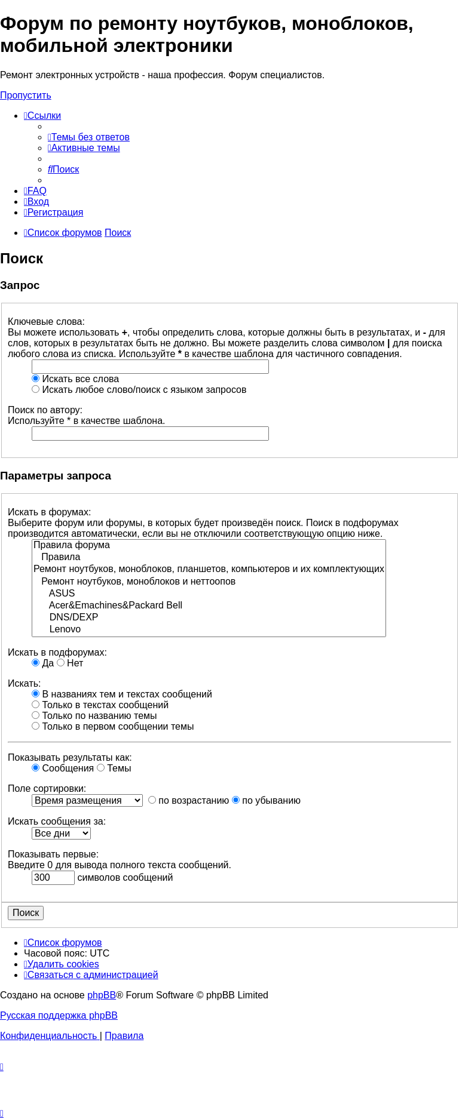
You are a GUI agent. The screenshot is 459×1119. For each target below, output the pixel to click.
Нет (70, 663)
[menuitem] (89, 137)
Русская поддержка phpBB (59, 1015)
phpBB (101, 995)
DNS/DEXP (208, 618)
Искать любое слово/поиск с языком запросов (139, 390)
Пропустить (25, 95)
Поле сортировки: (47, 788)
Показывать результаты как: (70, 757)
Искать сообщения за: (57, 821)
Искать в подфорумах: (57, 652)
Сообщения (63, 768)
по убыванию (266, 800)
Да (43, 663)
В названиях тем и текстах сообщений (122, 694)
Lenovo (208, 630)
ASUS (208, 594)
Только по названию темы (94, 716)
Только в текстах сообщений (100, 705)
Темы (114, 768)
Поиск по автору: (45, 410)
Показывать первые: (53, 854)
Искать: (24, 683)
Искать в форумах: (49, 512)
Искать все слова (75, 379)
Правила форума (208, 546)
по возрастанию (188, 800)
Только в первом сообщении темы (113, 726)
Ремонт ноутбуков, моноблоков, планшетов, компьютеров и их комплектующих (208, 570)
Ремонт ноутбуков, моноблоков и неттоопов (208, 582)
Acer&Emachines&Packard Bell (208, 606)
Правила (208, 558)
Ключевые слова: (46, 321)
